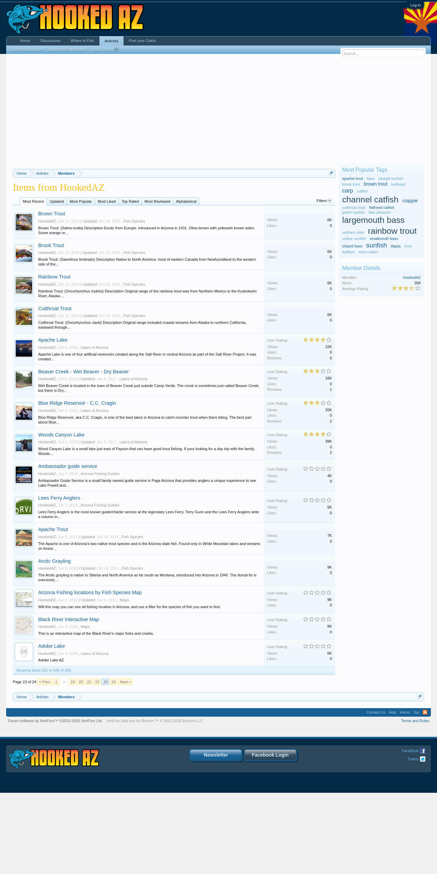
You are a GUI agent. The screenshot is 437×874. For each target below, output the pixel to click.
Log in (415, 5)
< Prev (44, 763)
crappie (410, 200)
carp (347, 190)
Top (416, 793)
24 (114, 763)
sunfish (376, 245)
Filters (324, 282)
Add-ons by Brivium (155, 802)
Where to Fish (82, 41)
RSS (425, 793)
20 (81, 763)
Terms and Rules (415, 802)
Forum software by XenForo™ (55, 802)
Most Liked (107, 283)
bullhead (398, 184)
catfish (362, 191)
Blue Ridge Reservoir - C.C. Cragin (77, 484)
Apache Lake (53, 421)
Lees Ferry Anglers (59, 579)
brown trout (375, 184)
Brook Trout (51, 326)
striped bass (352, 246)
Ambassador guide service (67, 547)
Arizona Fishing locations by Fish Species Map (90, 673)
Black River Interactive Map (68, 700)
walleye (348, 252)
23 (105, 763)
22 (97, 763)
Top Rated (130, 283)
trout (408, 246)
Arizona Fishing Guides (100, 555)
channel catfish (370, 199)
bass (371, 178)
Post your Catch (142, 41)
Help (392, 793)
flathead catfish (381, 207)
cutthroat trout (353, 207)
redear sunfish (354, 239)
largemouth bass (373, 220)
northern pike (353, 232)
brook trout (351, 184)
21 (89, 763)
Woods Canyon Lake (61, 516)
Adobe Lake (51, 727)
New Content (105, 49)
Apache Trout (53, 610)
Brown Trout (51, 295)
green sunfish (353, 212)
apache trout (352, 178)
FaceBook (410, 832)
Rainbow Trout (54, 358)
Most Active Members (67, 49)
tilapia (396, 246)
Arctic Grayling (54, 642)
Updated (57, 283)
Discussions (50, 41)
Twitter (413, 840)
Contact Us (376, 793)
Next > (125, 763)
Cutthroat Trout (55, 389)
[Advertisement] (218, 108)
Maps (124, 681)
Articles (111, 41)
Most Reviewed (157, 283)
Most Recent (33, 283)
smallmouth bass (384, 239)
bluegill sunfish (391, 178)
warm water (368, 252)
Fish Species (134, 302)
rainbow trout (392, 230)
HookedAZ (47, 302)
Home (25, 41)
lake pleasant (379, 212)
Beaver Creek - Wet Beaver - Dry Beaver (83, 453)
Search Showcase (27, 49)
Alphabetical (186, 283)
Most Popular (81, 283)
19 (73, 763)
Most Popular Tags (364, 170)
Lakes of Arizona (94, 429)
